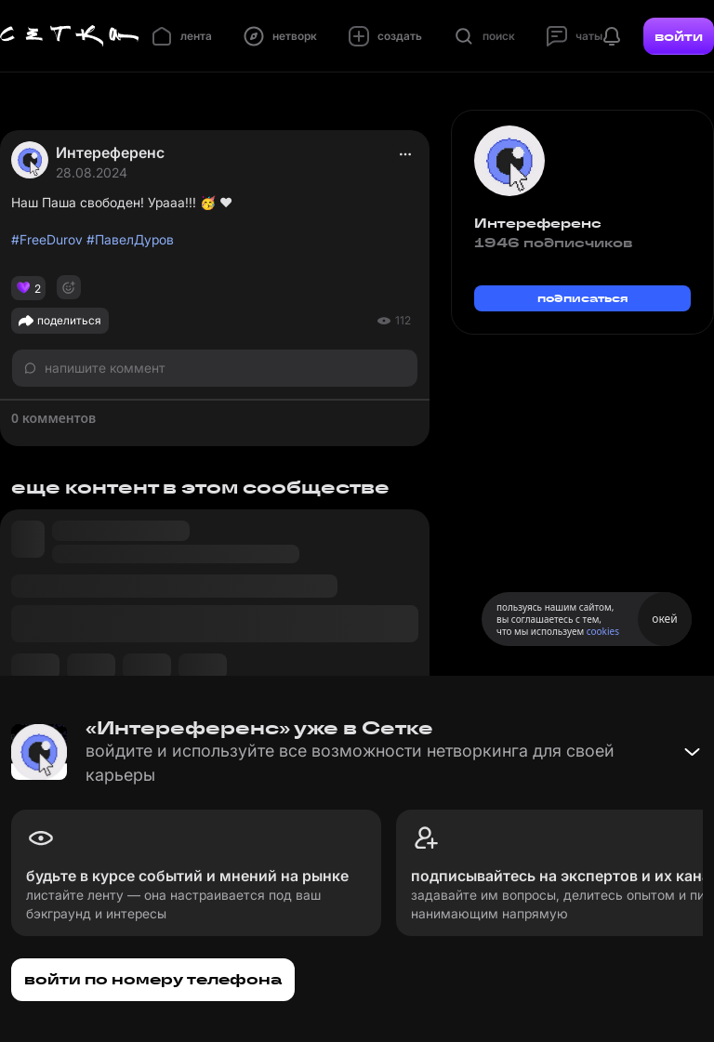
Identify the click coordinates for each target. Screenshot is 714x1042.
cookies (603, 631)
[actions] (405, 154)
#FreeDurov (47, 239)
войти (678, 36)
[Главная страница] (69, 36)
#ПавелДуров (130, 239)
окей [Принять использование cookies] (664, 619)
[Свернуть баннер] (692, 752)
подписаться (582, 298)
